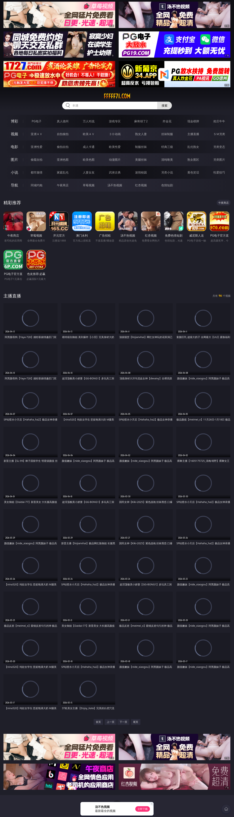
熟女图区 (193, 160)
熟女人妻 (141, 134)
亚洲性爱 (36, 147)
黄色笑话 (193, 172)
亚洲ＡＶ (36, 134)
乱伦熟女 (193, 147)
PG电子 (36, 121)
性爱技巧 (219, 172)
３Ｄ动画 (115, 134)
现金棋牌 (193, 121)
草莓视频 (89, 185)
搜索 (164, 105)
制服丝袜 (141, 147)
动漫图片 (115, 160)
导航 (14, 185)
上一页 (110, 722)
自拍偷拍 (63, 134)
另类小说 (167, 172)
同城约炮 (36, 185)
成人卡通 (89, 147)
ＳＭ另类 (219, 134)
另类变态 (219, 147)
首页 (98, 722)
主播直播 (193, 134)
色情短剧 (167, 185)
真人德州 (63, 121)
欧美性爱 (115, 147)
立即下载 (142, 809)
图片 (14, 159)
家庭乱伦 (63, 172)
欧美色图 (89, 160)
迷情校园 (141, 172)
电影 (14, 146)
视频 (14, 133)
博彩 (14, 121)
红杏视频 (141, 185)
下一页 (123, 722)
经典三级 (167, 147)
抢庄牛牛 (219, 121)
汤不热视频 (114, 185)
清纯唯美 (167, 160)
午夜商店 (63, 185)
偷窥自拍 (36, 160)
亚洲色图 (63, 160)
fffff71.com (117, 96)
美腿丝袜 (141, 160)
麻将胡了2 (141, 121)
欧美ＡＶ (89, 134)
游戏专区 (115, 121)
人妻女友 (89, 172)
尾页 (135, 722)
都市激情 (36, 172)
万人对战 (89, 121)
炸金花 (167, 121)
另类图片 (219, 160)
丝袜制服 (167, 134)
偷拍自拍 (63, 147)
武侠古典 (115, 172)
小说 (14, 172)
